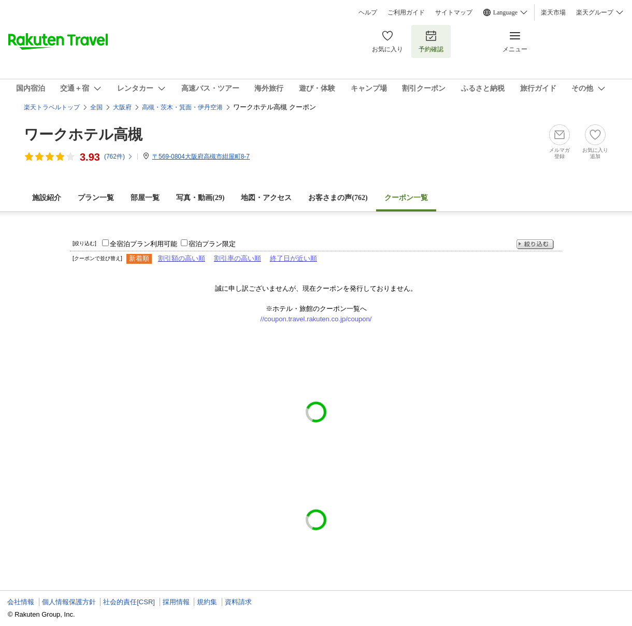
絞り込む (535, 244)
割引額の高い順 (181, 258)
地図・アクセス (266, 198)
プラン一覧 (96, 198)
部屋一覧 (145, 198)
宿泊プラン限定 (212, 244)
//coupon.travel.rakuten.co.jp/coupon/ (316, 319)
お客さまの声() (337, 198)
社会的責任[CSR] (129, 602)
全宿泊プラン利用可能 (143, 244)
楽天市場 (553, 12)
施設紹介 (46, 198)
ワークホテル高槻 (83, 134)
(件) (118, 156)
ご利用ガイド (406, 12)
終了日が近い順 (293, 258)
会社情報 (20, 602)
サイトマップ (453, 12)
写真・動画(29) (200, 198)
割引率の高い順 (237, 258)
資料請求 (238, 602)
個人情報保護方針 (69, 602)
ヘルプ (367, 12)
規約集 (207, 602)
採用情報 (176, 602)
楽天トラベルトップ (52, 107)
